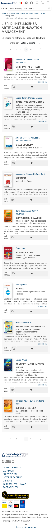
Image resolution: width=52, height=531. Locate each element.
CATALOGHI (9, 470)
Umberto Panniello (23, 141)
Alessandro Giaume (24, 174)
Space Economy (24, 145)
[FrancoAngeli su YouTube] (13, 462)
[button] (20, 3)
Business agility (25, 252)
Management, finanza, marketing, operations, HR (27, 13)
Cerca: (4, 8)
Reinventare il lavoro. (29, 218)
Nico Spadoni (21, 284)
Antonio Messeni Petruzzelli (28, 138)
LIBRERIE (7, 480)
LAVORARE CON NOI (13, 477)
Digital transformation (30, 102)
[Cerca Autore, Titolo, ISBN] (27, 8)
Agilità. (20, 288)
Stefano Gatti (39, 174)
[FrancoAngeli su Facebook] (3, 462)
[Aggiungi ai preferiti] (32, 87)
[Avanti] (41, 49)
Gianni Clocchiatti (23, 322)
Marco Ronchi (21, 98)
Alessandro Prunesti (24, 60)
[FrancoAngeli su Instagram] (9, 462)
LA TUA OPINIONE (12, 467)
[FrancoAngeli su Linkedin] (6, 462)
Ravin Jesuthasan (23, 211)
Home (4, 13)
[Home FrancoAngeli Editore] (9, 3)
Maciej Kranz (21, 360)
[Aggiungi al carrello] (13, 87)
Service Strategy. (26, 408)
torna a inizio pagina (26, 527)
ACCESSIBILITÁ (10, 487)
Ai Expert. (21, 178)
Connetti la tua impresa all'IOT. (30, 366)
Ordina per (14, 43)
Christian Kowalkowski (25, 401)
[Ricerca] (49, 8)
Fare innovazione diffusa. (31, 326)
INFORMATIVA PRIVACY (14, 484)
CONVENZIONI (10, 474)
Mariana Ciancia (35, 98)
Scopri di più (42, 82)
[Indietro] (11, 49)
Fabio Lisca (20, 248)
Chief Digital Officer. (28, 67)
